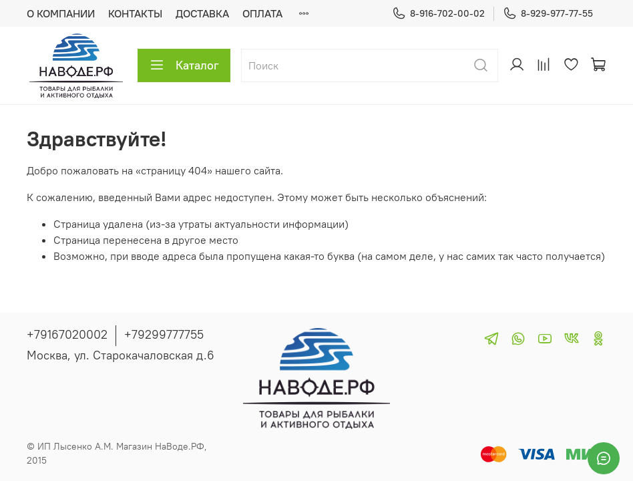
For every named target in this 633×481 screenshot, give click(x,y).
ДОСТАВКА (202, 13)
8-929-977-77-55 (548, 14)
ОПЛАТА (262, 13)
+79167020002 (67, 334)
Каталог (184, 65)
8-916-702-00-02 (438, 14)
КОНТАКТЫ (135, 13)
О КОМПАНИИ (61, 13)
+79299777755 (164, 334)
